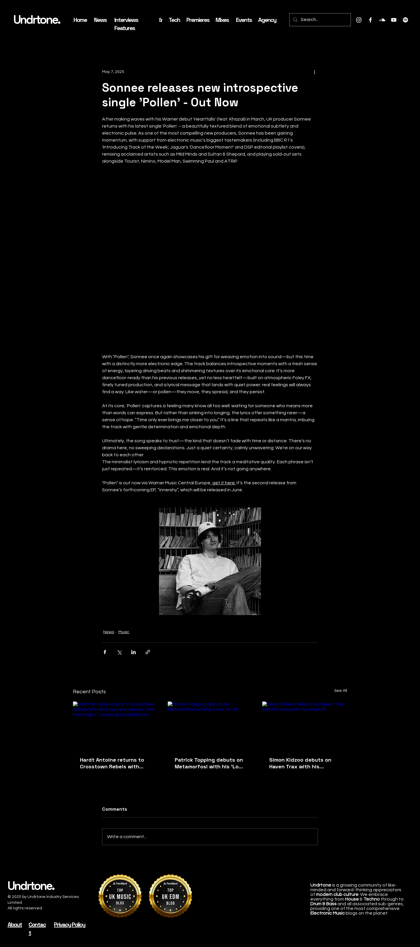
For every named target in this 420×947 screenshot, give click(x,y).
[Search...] (319, 19)
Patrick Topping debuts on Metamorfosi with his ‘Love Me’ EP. (210, 763)
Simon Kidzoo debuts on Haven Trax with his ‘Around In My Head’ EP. (300, 763)
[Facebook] (370, 19)
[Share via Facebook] (105, 652)
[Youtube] (393, 19)
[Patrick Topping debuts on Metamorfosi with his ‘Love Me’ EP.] (210, 725)
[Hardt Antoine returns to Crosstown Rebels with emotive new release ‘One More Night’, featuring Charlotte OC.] (115, 725)
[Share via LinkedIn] (133, 652)
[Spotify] (405, 19)
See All (340, 691)
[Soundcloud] (382, 19)
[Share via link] (147, 652)
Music (123, 632)
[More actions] (314, 71)
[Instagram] (358, 19)
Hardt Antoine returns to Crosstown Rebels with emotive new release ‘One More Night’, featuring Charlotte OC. (113, 763)
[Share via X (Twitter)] (119, 652)
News (108, 632)
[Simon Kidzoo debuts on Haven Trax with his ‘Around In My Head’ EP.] (304, 725)
